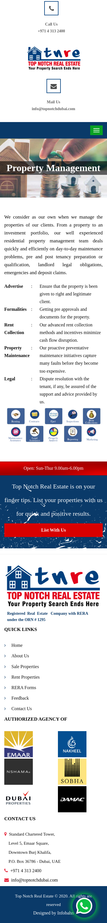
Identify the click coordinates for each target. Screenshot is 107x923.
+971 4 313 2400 (51, 31)
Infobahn (65, 913)
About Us (16, 656)
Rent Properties (22, 677)
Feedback (16, 698)
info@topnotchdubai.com (53, 109)
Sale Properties (21, 666)
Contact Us (18, 708)
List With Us (53, 530)
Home (13, 645)
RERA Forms (20, 687)
